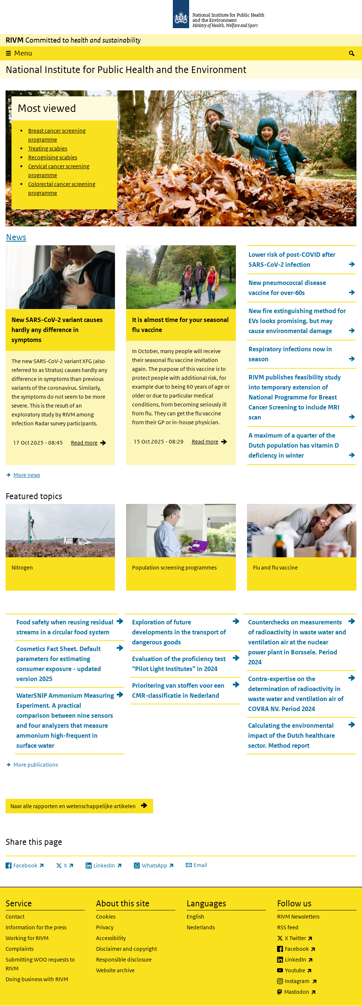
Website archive (115, 970)
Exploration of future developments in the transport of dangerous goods (179, 632)
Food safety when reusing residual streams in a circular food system (64, 627)
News (16, 237)
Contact (15, 916)
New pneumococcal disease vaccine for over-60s (287, 288)
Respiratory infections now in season (290, 354)
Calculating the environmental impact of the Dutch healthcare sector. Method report (291, 735)
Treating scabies (47, 148)
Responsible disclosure (124, 959)
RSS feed (288, 927)
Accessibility (111, 938)
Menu (23, 53)
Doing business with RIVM (37, 979)
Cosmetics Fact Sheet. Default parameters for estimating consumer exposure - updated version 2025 (58, 664)
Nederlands (201, 927)
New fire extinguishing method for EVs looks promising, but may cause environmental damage (297, 321)
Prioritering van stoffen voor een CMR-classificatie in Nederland (178, 690)
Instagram (320, 981)
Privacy (104, 927)
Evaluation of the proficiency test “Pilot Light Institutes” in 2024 (179, 664)
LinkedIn (318, 959)
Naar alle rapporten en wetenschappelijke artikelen (73, 806)
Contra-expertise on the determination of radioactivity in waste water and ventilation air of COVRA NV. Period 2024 (295, 694)
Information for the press (36, 927)
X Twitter (318, 938)
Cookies (105, 916)
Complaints (19, 948)
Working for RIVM (27, 938)
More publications (35, 764)
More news (26, 474)
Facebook (320, 948)
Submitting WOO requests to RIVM (40, 964)
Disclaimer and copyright (126, 948)
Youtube (318, 970)
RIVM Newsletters (298, 916)
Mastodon (319, 991)
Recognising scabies (52, 157)
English (195, 916)
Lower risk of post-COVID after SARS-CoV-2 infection (292, 259)
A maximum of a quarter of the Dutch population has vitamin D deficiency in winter (294, 445)
